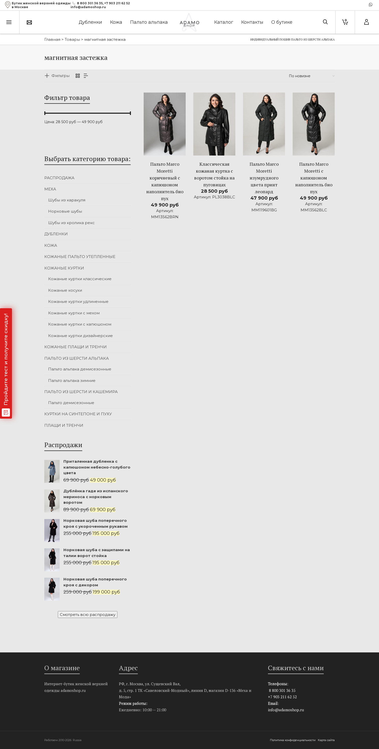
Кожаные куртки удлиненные (78, 301)
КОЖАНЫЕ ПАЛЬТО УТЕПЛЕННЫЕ (79, 256)
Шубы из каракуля (66, 200)
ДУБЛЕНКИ (56, 233)
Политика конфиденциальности (293, 740)
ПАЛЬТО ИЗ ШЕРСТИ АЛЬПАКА (76, 358)
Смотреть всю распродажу (87, 614)
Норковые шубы (65, 211)
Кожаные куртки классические (80, 278)
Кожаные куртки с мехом (74, 313)
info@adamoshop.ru (286, 709)
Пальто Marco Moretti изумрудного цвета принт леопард (264, 178)
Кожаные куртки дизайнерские (80, 335)
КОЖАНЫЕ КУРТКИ (64, 268)
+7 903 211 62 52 (117, 3)
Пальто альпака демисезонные (79, 369)
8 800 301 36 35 (90, 3)
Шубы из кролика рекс (71, 222)
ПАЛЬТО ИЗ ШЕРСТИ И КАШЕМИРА (81, 391)
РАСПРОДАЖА (59, 177)
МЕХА (50, 189)
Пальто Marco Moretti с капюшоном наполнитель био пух (313, 178)
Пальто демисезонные (71, 402)
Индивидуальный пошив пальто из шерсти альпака (292, 39)
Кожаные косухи (65, 290)
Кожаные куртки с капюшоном (79, 324)
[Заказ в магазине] (312, 76)
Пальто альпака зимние (72, 380)
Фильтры (60, 75)
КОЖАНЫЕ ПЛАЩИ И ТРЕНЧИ (75, 346)
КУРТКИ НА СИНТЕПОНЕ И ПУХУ (78, 413)
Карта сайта (326, 740)
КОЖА (50, 245)
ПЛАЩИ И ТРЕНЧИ (63, 425)
